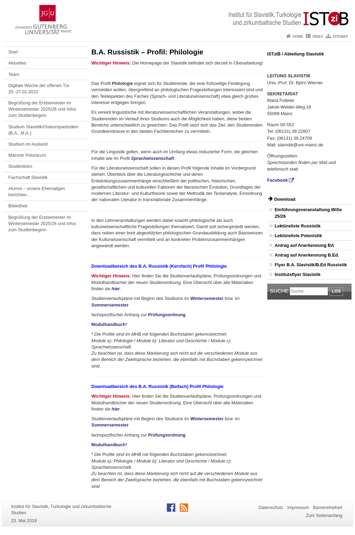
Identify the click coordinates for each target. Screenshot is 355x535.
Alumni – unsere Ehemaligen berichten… (36, 191)
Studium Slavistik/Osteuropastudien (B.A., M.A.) (43, 130)
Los (336, 291)
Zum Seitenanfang (324, 515)
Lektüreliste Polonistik (298, 235)
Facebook (277, 180)
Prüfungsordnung (166, 314)
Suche (279, 291)
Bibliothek (18, 205)
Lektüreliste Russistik (297, 225)
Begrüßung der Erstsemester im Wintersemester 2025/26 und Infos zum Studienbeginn (42, 109)
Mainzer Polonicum (27, 155)
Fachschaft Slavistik (27, 177)
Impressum (298, 507)
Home (298, 36)
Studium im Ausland (27, 144)
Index (318, 36)
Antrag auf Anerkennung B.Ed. (307, 255)
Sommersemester (110, 305)
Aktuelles (17, 63)
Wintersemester (207, 298)
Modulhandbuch (109, 324)
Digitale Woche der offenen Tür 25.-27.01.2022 (38, 88)
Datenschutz (271, 507)
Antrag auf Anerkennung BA (304, 245)
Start (13, 51)
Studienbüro (20, 166)
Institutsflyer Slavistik (297, 274)
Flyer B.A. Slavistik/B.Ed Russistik (311, 264)
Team (13, 74)
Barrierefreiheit (327, 507)
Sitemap (340, 36)
